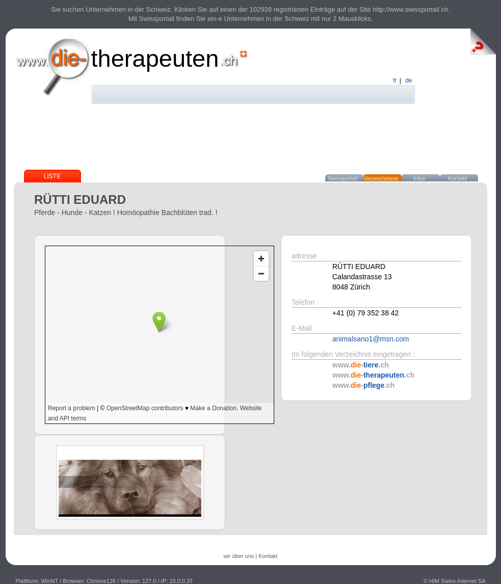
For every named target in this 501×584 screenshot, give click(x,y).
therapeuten (155, 58)
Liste (52, 176)
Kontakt (457, 178)
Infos (419, 178)
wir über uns (238, 556)
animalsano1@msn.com (370, 339)
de (408, 80)
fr (395, 80)
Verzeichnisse (381, 178)
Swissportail (343, 178)
